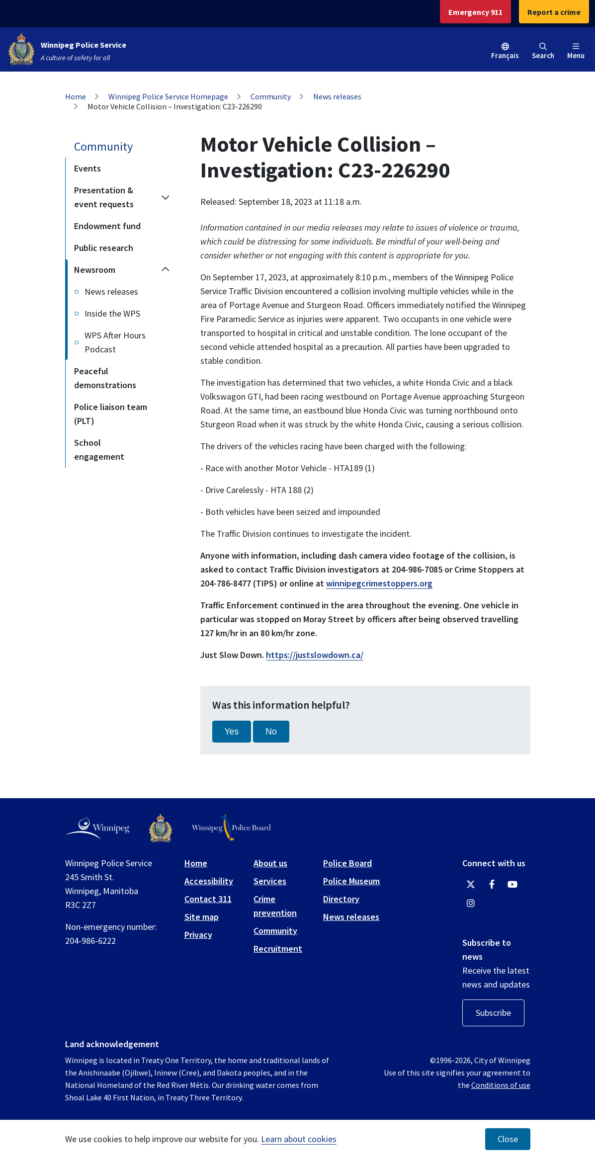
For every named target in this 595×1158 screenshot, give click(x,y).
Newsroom (94, 269)
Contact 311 (208, 899)
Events (87, 168)
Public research (103, 247)
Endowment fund (107, 226)
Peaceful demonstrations (105, 378)
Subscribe (493, 1012)
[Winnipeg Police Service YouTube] (512, 884)
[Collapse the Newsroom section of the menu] (165, 270)
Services (270, 881)
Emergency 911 (475, 12)
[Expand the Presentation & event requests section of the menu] (165, 197)
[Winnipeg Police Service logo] (160, 828)
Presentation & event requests (104, 197)
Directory (341, 899)
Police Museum (351, 881)
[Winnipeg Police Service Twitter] (470, 884)
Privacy (198, 934)
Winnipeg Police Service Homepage (168, 96)
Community (271, 96)
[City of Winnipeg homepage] (97, 828)
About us (270, 863)
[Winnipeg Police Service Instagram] (470, 903)
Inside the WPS (112, 313)
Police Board (347, 863)
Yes (232, 732)
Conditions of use (500, 1085)
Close (508, 1139)
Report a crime (554, 12)
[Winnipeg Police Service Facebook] (491, 884)
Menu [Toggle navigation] (576, 51)
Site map (201, 916)
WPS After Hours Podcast (115, 342)
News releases (337, 96)
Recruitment (278, 948)
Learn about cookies (299, 1139)
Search (543, 51)
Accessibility (208, 881)
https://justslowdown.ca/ (314, 655)
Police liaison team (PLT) (110, 413)
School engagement (99, 449)
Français (505, 55)
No (271, 732)
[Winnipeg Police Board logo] (231, 828)
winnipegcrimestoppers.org (379, 583)
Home (75, 96)
